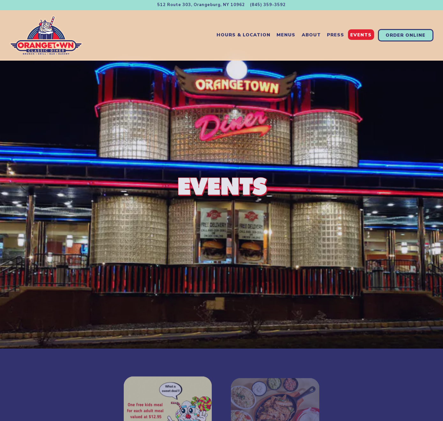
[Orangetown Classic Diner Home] (46, 34)
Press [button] (335, 35)
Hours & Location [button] (243, 35)
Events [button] (361, 35)
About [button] (311, 35)
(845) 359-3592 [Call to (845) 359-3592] (268, 5)
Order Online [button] (405, 35)
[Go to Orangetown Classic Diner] (201, 5)
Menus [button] (286, 35)
